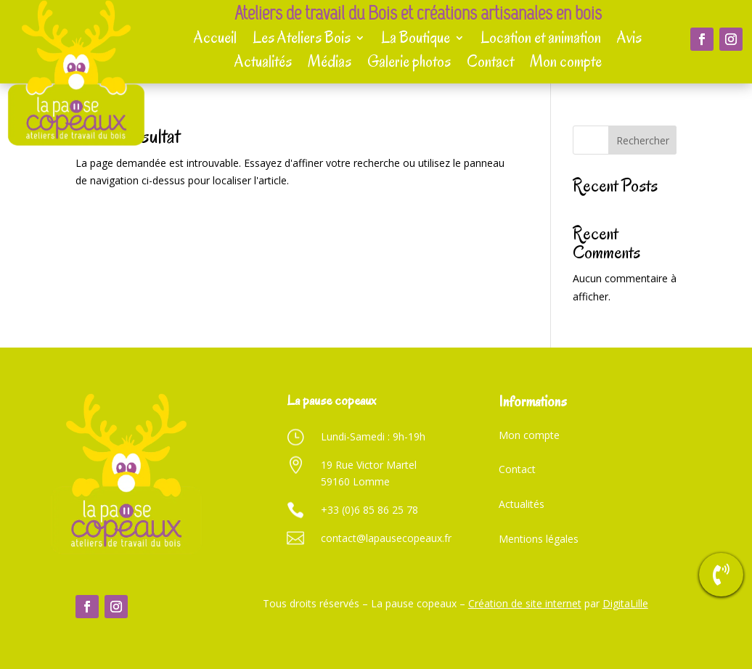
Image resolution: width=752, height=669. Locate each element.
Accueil (215, 38)
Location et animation (541, 38)
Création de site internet (524, 603)
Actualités (263, 62)
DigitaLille (625, 603)
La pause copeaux (331, 400)
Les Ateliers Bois (302, 38)
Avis (629, 38)
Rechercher (642, 140)
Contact (490, 62)
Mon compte (566, 62)
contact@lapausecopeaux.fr (386, 538)
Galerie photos (409, 62)
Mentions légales (539, 539)
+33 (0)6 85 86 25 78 (369, 510)
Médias (329, 62)
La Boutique (415, 38)
